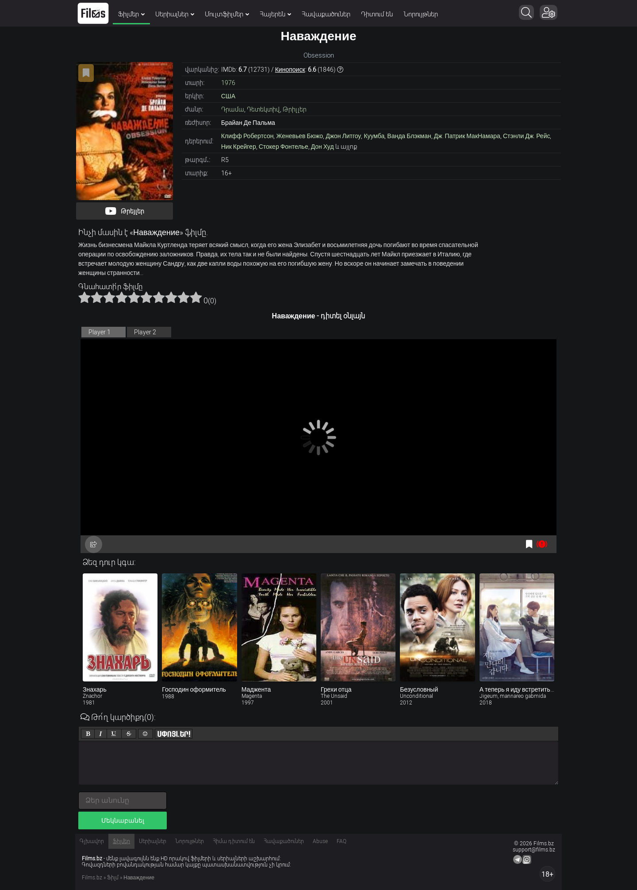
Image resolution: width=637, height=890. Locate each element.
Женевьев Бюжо (299, 135)
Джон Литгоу (343, 135)
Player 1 (99, 332)
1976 (228, 82)
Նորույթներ (420, 14)
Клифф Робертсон (247, 135)
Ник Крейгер (238, 146)
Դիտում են (377, 14)
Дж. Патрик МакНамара (467, 135)
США (228, 96)
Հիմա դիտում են (234, 841)
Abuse (320, 841)
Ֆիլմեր (131, 14)
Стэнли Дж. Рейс (526, 135)
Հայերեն (275, 14)
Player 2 (145, 332)
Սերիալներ (174, 14)
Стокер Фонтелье (283, 146)
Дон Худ (322, 146)
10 (196, 297)
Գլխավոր (92, 841)
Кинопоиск (290, 69)
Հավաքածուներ (326, 14)
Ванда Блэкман (409, 135)
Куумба (374, 135)
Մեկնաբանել (122, 820)
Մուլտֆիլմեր (227, 14)
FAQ (341, 841)
